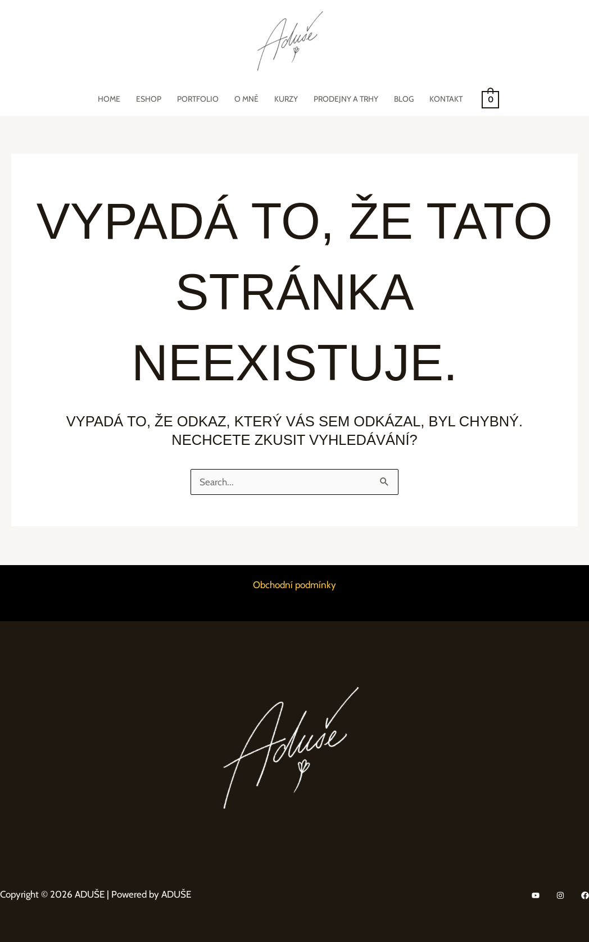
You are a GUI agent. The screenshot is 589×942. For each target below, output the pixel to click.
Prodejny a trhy (346, 99)
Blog (404, 99)
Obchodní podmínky (294, 584)
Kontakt (446, 99)
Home (109, 99)
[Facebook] (585, 895)
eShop (148, 99)
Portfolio (198, 99)
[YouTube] (536, 895)
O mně (246, 99)
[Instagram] (560, 895)
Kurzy (286, 99)
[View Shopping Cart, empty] (490, 98)
